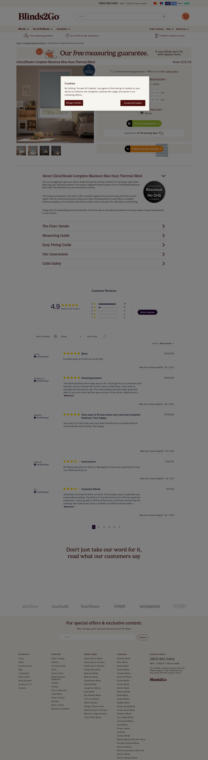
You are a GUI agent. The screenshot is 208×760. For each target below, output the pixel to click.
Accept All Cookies (133, 103)
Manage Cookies (73, 103)
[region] (104, 93)
